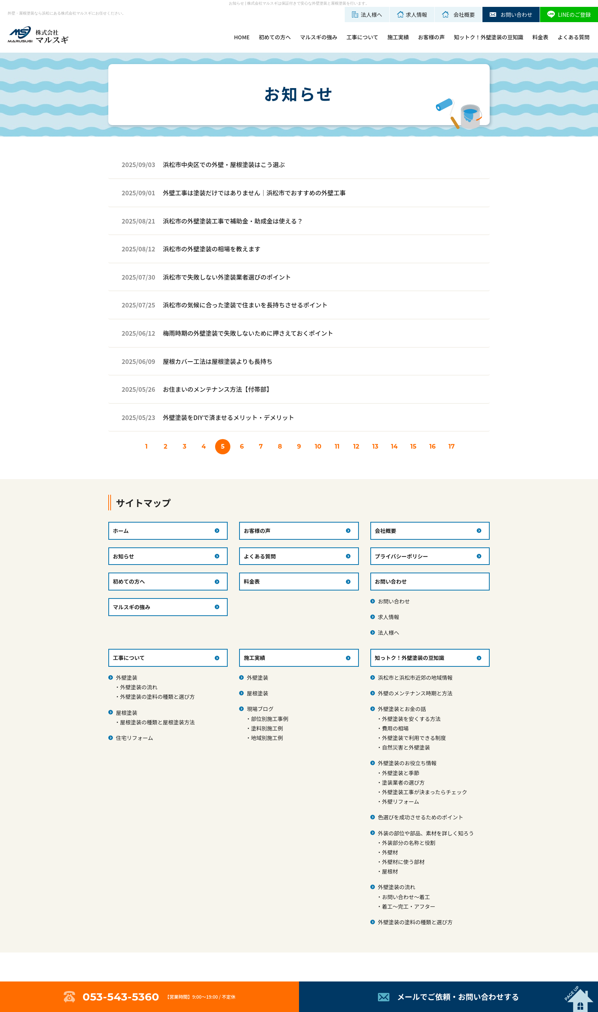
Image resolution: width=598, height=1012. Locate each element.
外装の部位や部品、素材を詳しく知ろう (426, 833)
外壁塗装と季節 (400, 773)
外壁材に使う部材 (403, 862)
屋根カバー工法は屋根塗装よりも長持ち (218, 361)
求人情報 (388, 617)
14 (394, 446)
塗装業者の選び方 (403, 782)
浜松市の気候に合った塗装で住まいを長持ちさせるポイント (245, 304)
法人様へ (388, 632)
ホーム (121, 530)
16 (432, 446)
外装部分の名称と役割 (408, 842)
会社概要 (385, 530)
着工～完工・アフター (408, 906)
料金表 (540, 37)
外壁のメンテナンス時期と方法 (415, 693)
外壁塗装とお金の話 (402, 709)
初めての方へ (275, 37)
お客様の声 (431, 37)
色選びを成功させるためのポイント (420, 817)
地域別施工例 (267, 738)
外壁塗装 (126, 677)
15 (413, 446)
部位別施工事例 (269, 718)
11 (337, 446)
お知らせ (123, 556)
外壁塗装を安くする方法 (411, 718)
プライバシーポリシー (401, 556)
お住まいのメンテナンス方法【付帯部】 (218, 389)
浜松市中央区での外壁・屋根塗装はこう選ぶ (224, 164)
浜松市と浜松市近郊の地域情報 (415, 677)
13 (375, 446)
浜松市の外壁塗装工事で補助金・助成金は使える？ (233, 220)
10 (318, 446)
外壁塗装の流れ (139, 687)
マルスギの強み (318, 37)
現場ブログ (260, 709)
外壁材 (390, 852)
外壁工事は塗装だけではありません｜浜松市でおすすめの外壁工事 (254, 192)
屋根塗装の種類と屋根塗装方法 (157, 722)
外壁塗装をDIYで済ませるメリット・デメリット (228, 417)
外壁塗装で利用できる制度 (414, 738)
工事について (362, 37)
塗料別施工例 (267, 728)
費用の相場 (395, 728)
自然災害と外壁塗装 (406, 747)
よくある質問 (574, 37)
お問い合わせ (394, 601)
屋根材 (390, 871)
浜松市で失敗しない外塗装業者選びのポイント (227, 277)
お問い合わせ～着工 (406, 897)
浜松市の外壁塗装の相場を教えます (211, 248)
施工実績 (398, 37)
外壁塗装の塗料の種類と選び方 (157, 696)
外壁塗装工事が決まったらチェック (424, 792)
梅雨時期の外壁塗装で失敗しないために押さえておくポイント (248, 333)
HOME (241, 37)
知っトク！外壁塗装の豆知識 (409, 657)
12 (356, 446)
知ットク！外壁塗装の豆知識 (488, 37)
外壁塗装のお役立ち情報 (407, 763)
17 (451, 446)
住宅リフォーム (134, 738)
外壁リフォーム (400, 801)
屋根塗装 (126, 712)
